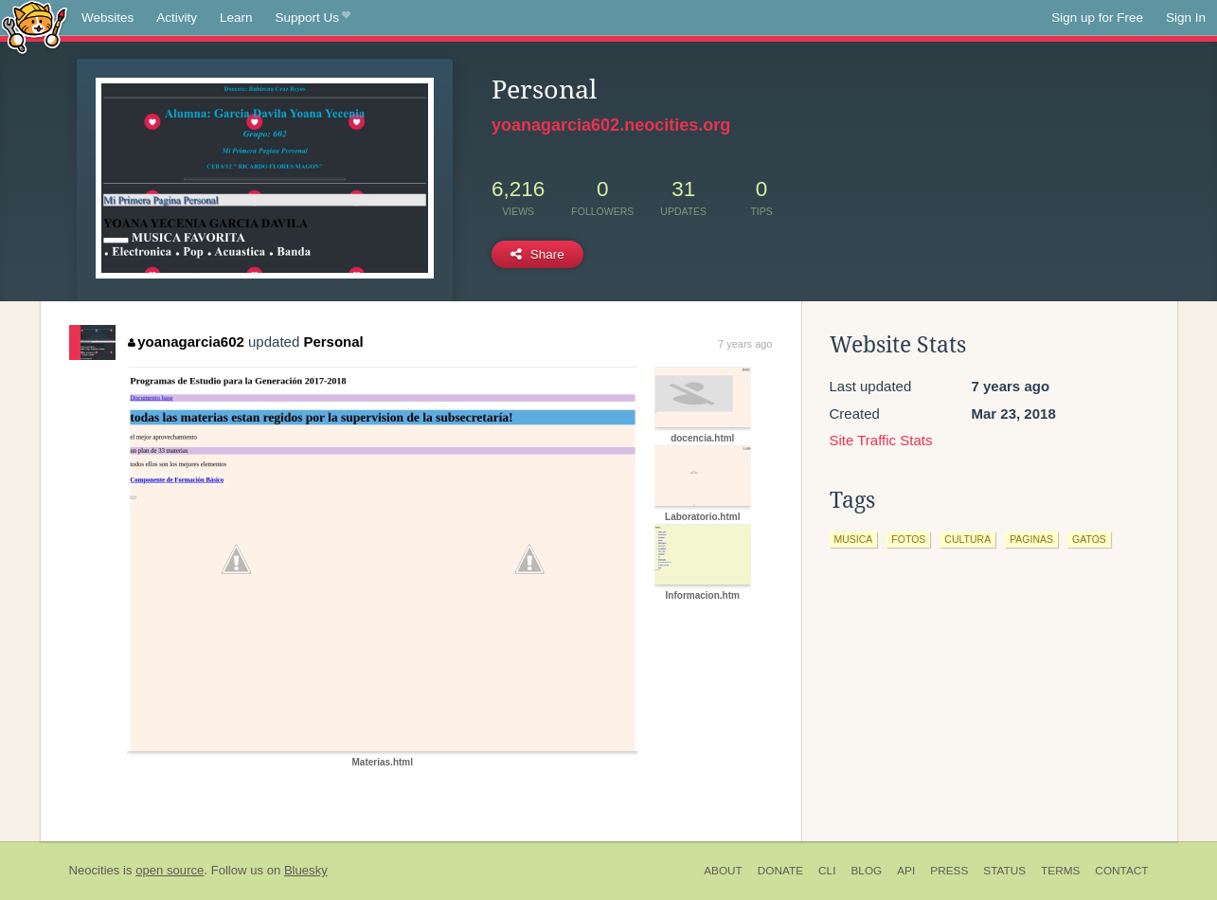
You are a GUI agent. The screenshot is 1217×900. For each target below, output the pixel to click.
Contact (1121, 870)
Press (949, 870)
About (723, 870)
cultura (967, 539)
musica (853, 539)
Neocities (94, 870)
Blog (866, 870)
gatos (1089, 539)
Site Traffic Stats (881, 440)
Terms (1060, 870)
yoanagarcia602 (186, 341)
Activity (176, 17)
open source (169, 870)
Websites (107, 17)
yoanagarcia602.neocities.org (611, 125)
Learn (236, 17)
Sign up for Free (1097, 17)
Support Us (313, 18)
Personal (333, 341)
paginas (1031, 539)
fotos (908, 539)
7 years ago (745, 344)
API (906, 870)
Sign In (1186, 17)
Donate (780, 870)
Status (1004, 870)
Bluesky (306, 870)
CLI (826, 870)
